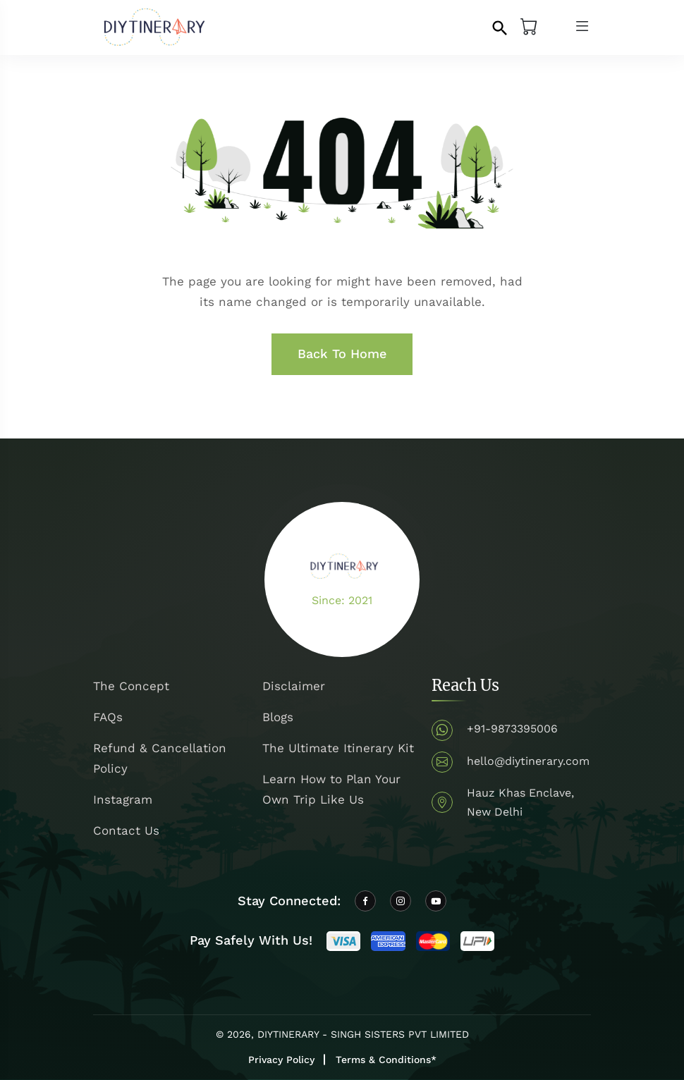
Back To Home (342, 353)
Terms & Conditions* (386, 1059)
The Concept (131, 686)
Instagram (122, 799)
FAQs (108, 717)
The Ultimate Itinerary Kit (338, 748)
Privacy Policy (281, 1059)
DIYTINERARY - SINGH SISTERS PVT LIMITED (363, 1034)
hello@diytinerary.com (528, 761)
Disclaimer (293, 686)
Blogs (277, 717)
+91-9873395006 (512, 728)
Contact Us (126, 830)
